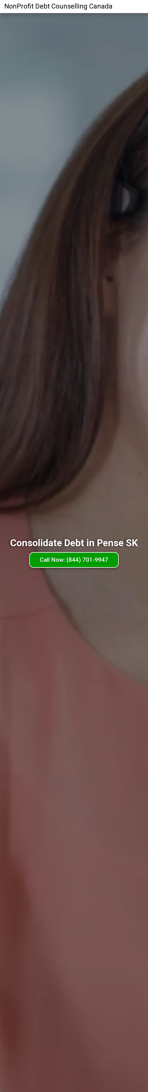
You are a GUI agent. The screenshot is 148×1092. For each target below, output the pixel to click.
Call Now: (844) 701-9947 (74, 559)
